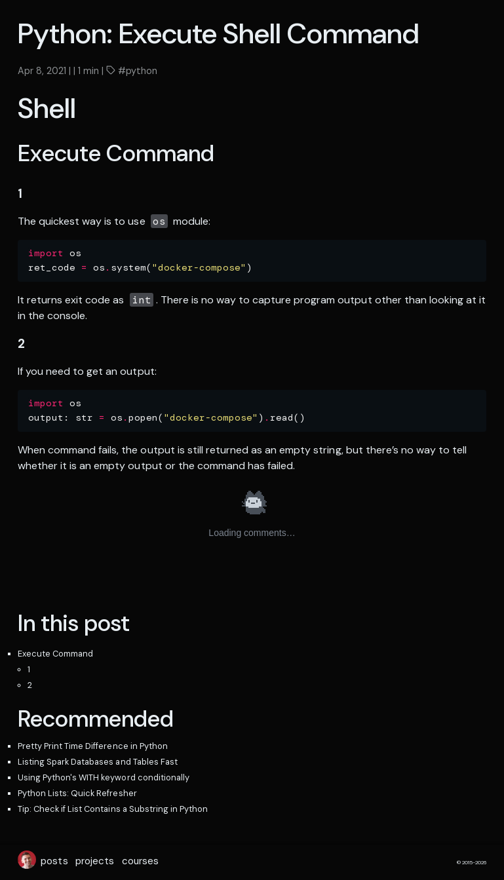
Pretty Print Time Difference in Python (93, 746)
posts (54, 861)
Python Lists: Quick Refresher (77, 793)
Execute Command (55, 653)
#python (136, 71)
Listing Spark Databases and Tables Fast (98, 761)
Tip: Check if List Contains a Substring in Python (113, 808)
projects (94, 861)
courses (140, 861)
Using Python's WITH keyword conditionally (103, 777)
